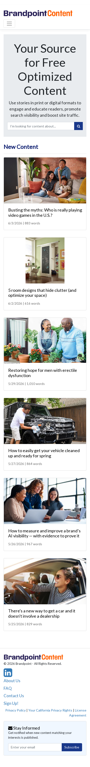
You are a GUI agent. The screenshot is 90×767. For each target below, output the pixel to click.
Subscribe (71, 747)
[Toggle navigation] (9, 23)
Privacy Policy (15, 710)
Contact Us (14, 695)
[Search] (78, 126)
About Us (12, 680)
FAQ (8, 688)
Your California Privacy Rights (50, 710)
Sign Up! (11, 703)
